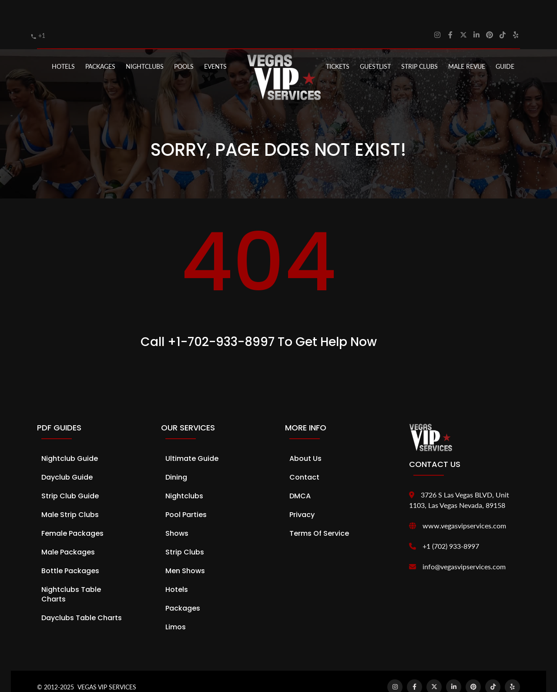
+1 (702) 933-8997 (451, 524)
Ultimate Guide (191, 436)
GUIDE (505, 44)
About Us (305, 436)
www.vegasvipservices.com (464, 503)
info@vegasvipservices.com (464, 544)
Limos (175, 605)
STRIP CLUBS (419, 44)
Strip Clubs (184, 530)
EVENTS (215, 44)
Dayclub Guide (67, 455)
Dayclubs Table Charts (81, 596)
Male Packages (68, 530)
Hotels (63, 44)
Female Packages (72, 511)
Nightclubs (184, 474)
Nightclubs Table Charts (71, 572)
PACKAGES (100, 44)
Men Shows (185, 549)
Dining (176, 455)
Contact (304, 455)
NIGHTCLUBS (145, 44)
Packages (182, 586)
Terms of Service (319, 511)
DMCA (300, 474)
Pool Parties (186, 492)
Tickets (337, 44)
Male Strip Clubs (70, 492)
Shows (176, 511)
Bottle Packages (70, 549)
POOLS (184, 44)
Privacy (302, 492)
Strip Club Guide (70, 474)
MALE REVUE (466, 44)
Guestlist (375, 44)
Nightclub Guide (69, 436)
